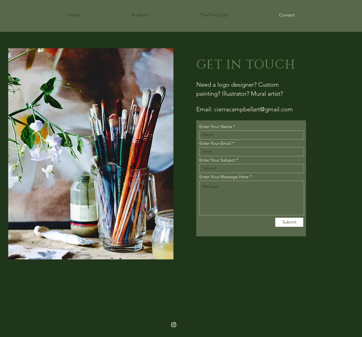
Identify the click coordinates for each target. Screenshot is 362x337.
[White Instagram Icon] (173, 324)
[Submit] (289, 222)
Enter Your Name (215, 126)
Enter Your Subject (217, 160)
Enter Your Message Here (224, 177)
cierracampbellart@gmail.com (253, 109)
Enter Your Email (215, 143)
